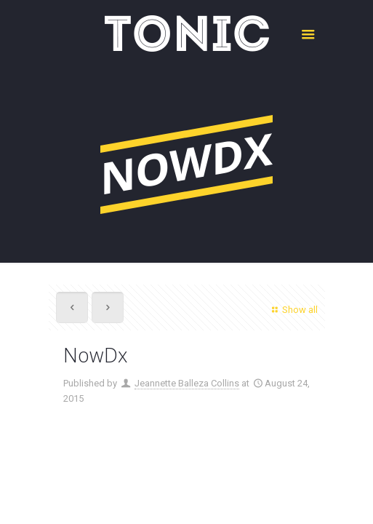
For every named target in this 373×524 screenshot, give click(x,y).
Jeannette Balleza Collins (187, 383)
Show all (292, 309)
